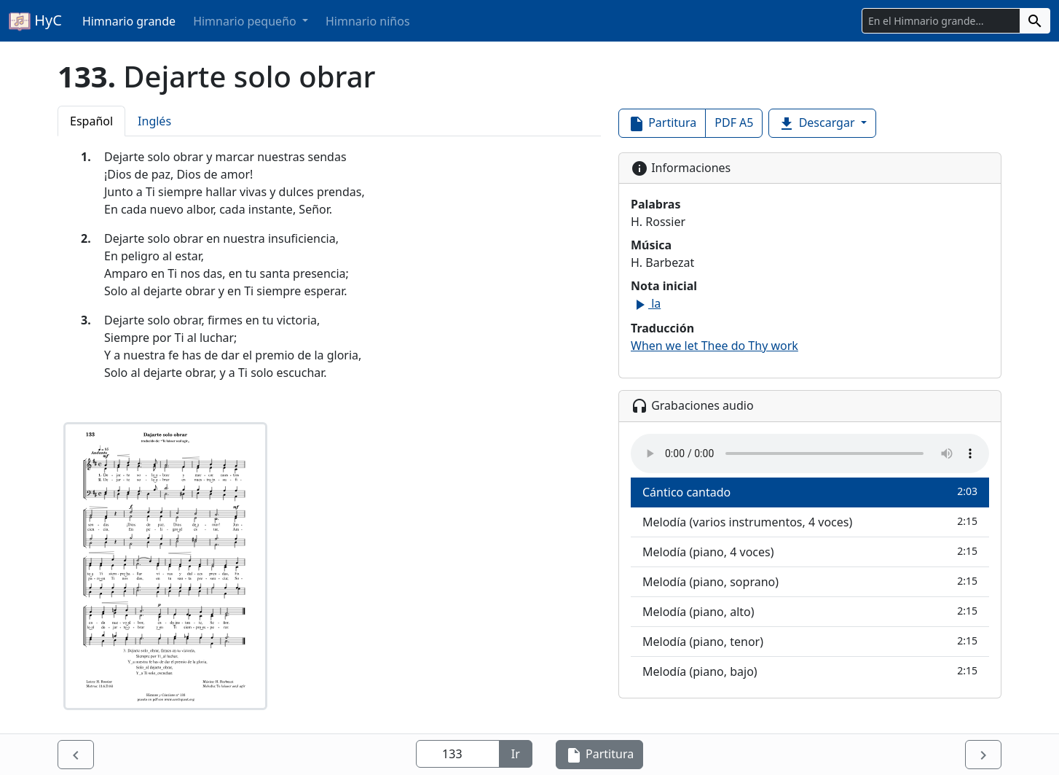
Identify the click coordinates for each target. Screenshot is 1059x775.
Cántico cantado (809, 491)
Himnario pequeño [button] (246, 21)
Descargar (817, 123)
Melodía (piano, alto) (809, 611)
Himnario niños (368, 21)
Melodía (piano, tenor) (809, 641)
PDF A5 (733, 122)
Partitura (662, 123)
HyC (35, 21)
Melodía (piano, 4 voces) (809, 551)
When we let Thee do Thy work (714, 346)
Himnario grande (129, 21)
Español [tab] (91, 121)
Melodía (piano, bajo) (809, 671)
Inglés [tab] (154, 121)
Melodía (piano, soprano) (809, 581)
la (646, 303)
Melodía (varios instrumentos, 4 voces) (809, 521)
